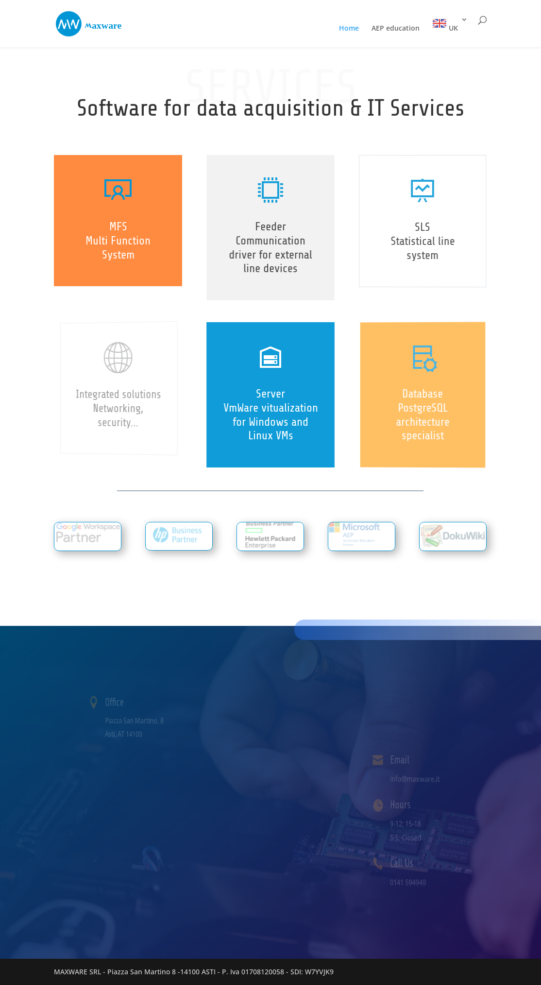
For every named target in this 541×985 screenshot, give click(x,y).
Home (349, 29)
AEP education (396, 29)
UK (445, 24)
